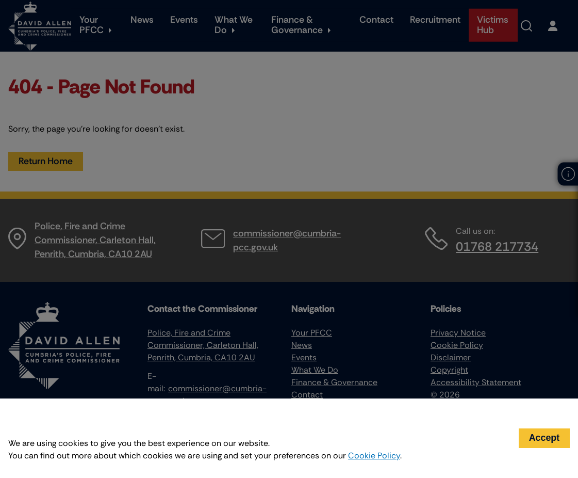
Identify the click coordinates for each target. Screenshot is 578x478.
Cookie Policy (374, 455)
